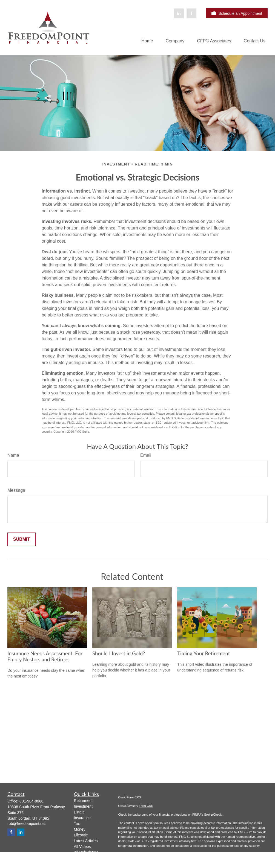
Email (145, 455)
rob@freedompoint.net (26, 823)
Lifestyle (81, 835)
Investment (83, 806)
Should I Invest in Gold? (118, 653)
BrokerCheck (213, 814)
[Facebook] (191, 13)
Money (79, 829)
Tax (77, 823)
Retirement (83, 800)
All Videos (82, 846)
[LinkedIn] (179, 13)
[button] (147, 41)
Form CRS (134, 797)
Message (16, 490)
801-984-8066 (31, 801)
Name (13, 455)
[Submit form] (21, 539)
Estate (79, 812)
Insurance (82, 818)
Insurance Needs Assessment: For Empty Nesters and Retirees (44, 656)
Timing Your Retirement (203, 653)
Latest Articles (86, 841)
